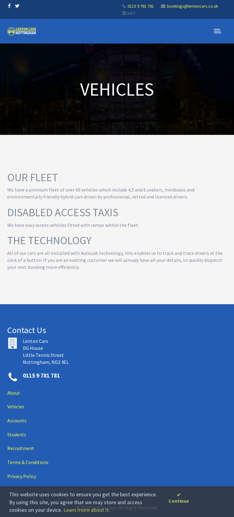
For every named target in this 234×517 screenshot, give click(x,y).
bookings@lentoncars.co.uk (192, 6)
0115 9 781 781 (141, 6)
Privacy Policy (21, 476)
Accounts (17, 420)
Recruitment (20, 448)
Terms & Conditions (27, 462)
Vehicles (15, 406)
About (13, 393)
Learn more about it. (86, 509)
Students (16, 434)
